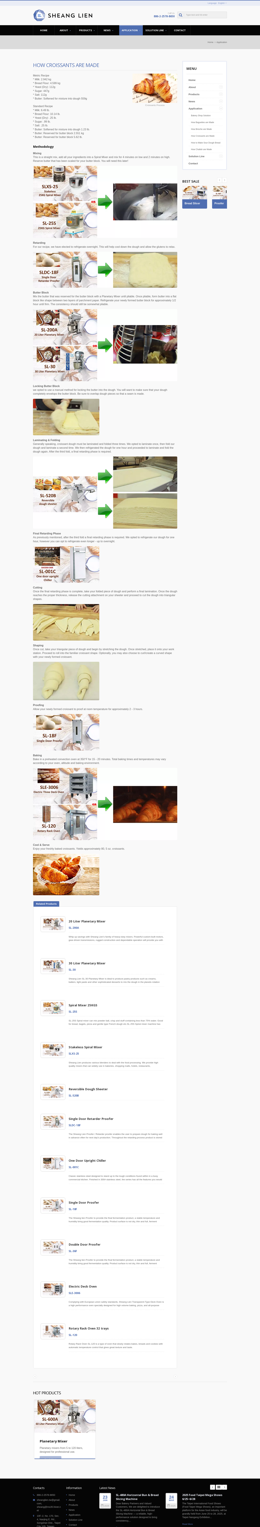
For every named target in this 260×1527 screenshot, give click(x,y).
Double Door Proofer (86, 1224)
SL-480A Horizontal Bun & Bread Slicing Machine (137, 1469)
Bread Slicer (193, 213)
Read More (121, 1500)
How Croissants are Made (202, 136)
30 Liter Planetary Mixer (88, 961)
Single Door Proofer (85, 1185)
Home (43, 30)
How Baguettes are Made (202, 122)
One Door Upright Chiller (88, 1145)
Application (131, 30)
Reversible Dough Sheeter (89, 1079)
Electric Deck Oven (84, 1264)
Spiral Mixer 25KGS (84, 1000)
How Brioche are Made (201, 129)
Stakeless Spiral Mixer (87, 1040)
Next (219, 180)
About (65, 30)
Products (87, 30)
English (221, 3)
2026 (105, 1478)
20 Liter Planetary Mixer (88, 921)
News (108, 30)
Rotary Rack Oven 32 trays (90, 1303)
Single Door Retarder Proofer (92, 1106)
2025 (171, 1478)
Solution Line (156, 30)
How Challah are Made (201, 149)
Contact (180, 30)
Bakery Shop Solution (201, 115)
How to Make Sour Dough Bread (205, 143)
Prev (224, 180)
